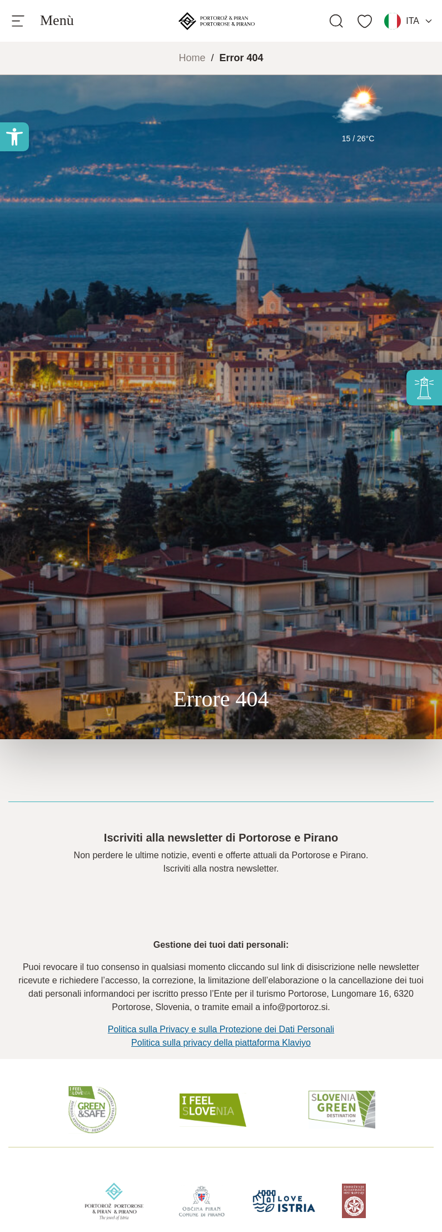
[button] (14, 136)
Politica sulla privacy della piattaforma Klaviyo (221, 1042)
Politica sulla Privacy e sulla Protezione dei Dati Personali (221, 1029)
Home (191, 57)
